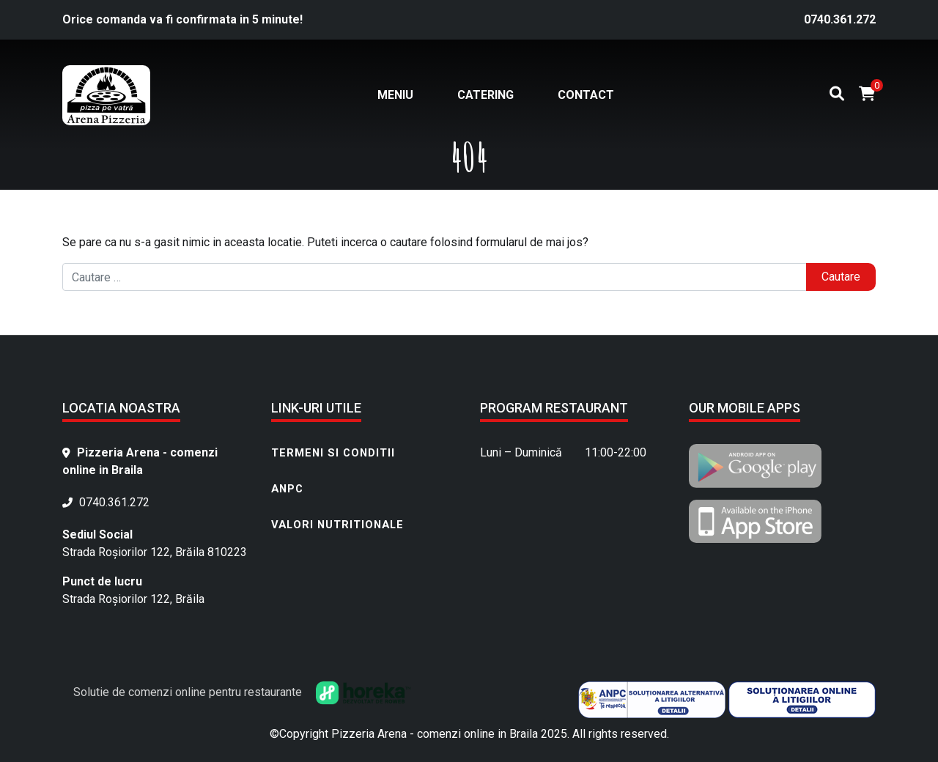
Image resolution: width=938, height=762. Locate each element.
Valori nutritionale (337, 524)
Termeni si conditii (333, 452)
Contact (586, 95)
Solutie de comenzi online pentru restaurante (242, 692)
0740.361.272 (840, 19)
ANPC (287, 488)
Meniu (395, 95)
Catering (485, 95)
